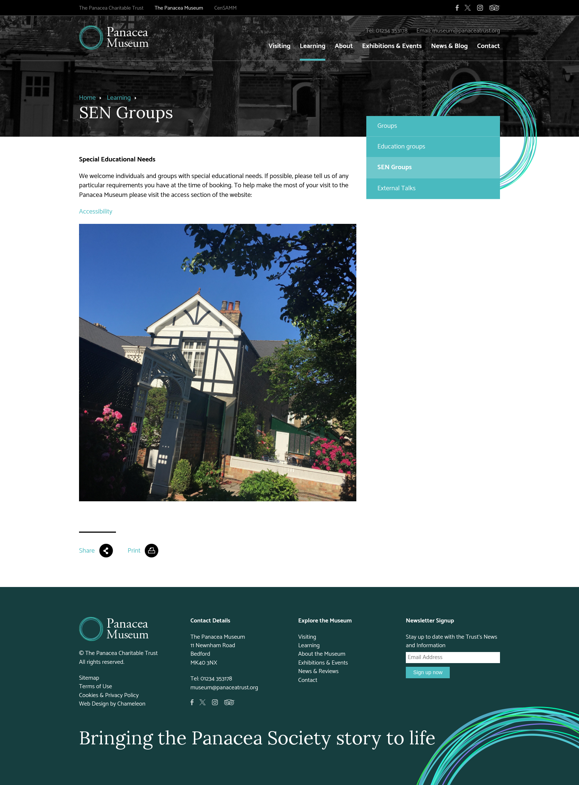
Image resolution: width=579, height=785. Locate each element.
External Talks (396, 188)
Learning (313, 46)
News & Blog (449, 46)
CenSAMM (225, 8)
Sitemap (89, 678)
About (344, 46)
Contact (488, 46)
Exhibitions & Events (392, 46)
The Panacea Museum (179, 8)
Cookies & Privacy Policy (109, 695)
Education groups (401, 146)
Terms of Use (95, 687)
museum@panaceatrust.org (466, 31)
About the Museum (321, 654)
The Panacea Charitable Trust (111, 8)
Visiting (279, 46)
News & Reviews (318, 671)
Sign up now (427, 672)
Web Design (94, 704)
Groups (387, 126)
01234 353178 (392, 31)
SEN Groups (394, 167)
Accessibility (95, 211)
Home (87, 97)
